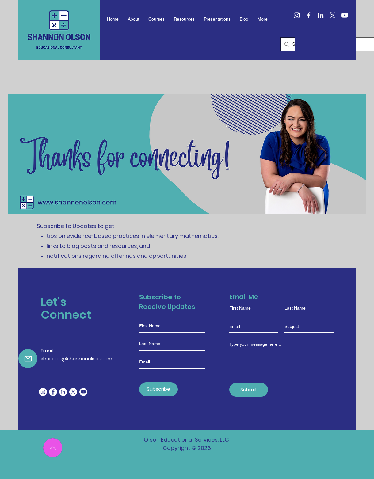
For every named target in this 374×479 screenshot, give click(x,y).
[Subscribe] (158, 389)
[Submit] (248, 390)
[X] (333, 15)
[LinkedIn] (321, 15)
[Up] (52, 447)
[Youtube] (345, 15)
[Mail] (27, 358)
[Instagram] (297, 15)
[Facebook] (309, 15)
